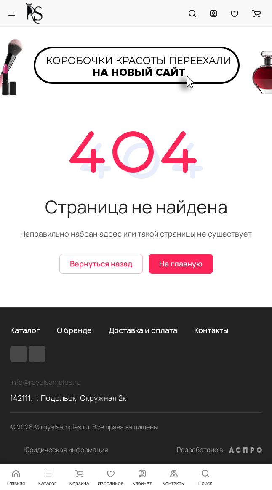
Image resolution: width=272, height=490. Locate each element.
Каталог (25, 330)
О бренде (74, 330)
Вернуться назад (101, 263)
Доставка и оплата (143, 330)
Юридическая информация (66, 449)
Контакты (211, 330)
